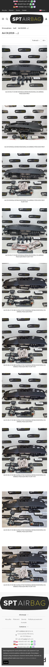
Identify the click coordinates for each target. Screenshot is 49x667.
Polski (43, 10)
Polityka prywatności (35, 619)
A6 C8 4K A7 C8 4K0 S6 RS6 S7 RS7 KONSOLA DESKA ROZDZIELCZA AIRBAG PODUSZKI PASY (25, 311)
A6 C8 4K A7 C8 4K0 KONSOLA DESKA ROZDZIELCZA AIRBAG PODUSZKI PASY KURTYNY (24, 256)
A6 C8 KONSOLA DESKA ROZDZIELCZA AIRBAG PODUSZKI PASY (24, 147)
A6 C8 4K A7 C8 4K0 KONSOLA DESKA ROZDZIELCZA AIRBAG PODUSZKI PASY (24, 92)
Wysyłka (4, 10)
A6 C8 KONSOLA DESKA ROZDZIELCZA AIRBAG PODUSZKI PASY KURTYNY (24, 201)
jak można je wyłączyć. (29, 658)
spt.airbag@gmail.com (25, 639)
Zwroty (18, 10)
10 (44, 40)
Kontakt (24, 10)
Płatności (11, 10)
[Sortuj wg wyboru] (36, 40)
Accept (6, 662)
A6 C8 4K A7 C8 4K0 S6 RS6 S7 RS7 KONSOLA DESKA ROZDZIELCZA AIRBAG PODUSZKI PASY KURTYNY (25, 366)
